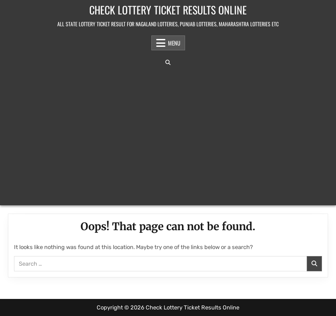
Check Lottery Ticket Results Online (168, 10)
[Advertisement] (168, 135)
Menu (174, 43)
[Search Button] (168, 62)
